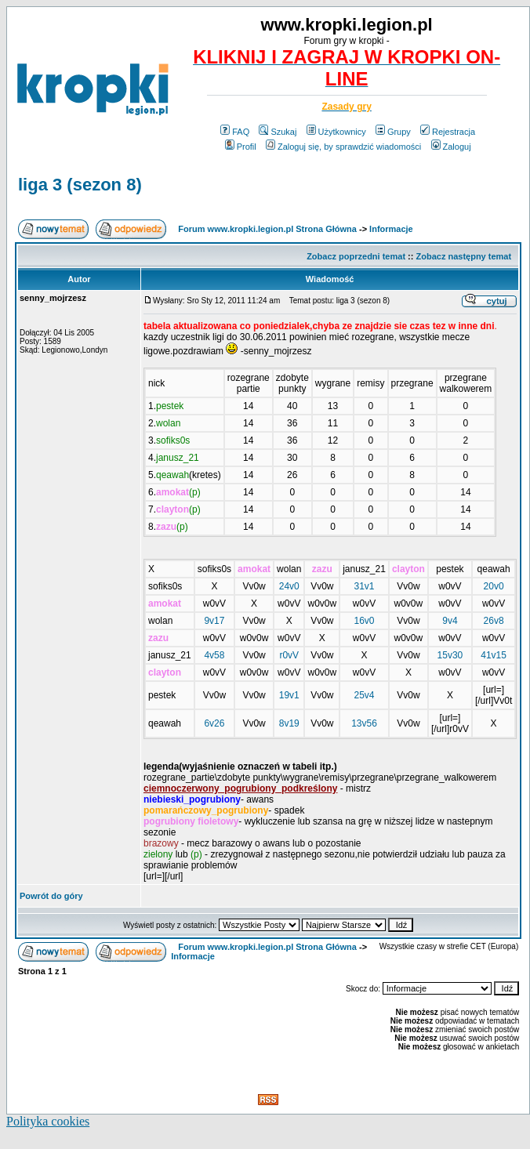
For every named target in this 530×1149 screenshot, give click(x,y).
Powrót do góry (51, 896)
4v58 (214, 655)
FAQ (234, 131)
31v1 (364, 586)
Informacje (391, 229)
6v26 (214, 723)
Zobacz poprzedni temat (356, 256)
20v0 (494, 586)
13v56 (364, 723)
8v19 (289, 723)
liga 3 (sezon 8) (80, 184)
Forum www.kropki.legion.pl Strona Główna (267, 229)
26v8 (494, 620)
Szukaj (277, 131)
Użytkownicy (336, 131)
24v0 (289, 586)
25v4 (364, 695)
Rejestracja (447, 131)
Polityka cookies (47, 1121)
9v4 (449, 620)
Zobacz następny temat (464, 256)
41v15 (493, 655)
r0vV (289, 655)
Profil (240, 146)
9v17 (214, 620)
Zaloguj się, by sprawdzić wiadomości (343, 146)
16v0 (364, 620)
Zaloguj (451, 146)
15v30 (450, 655)
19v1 (289, 695)
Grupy (393, 131)
